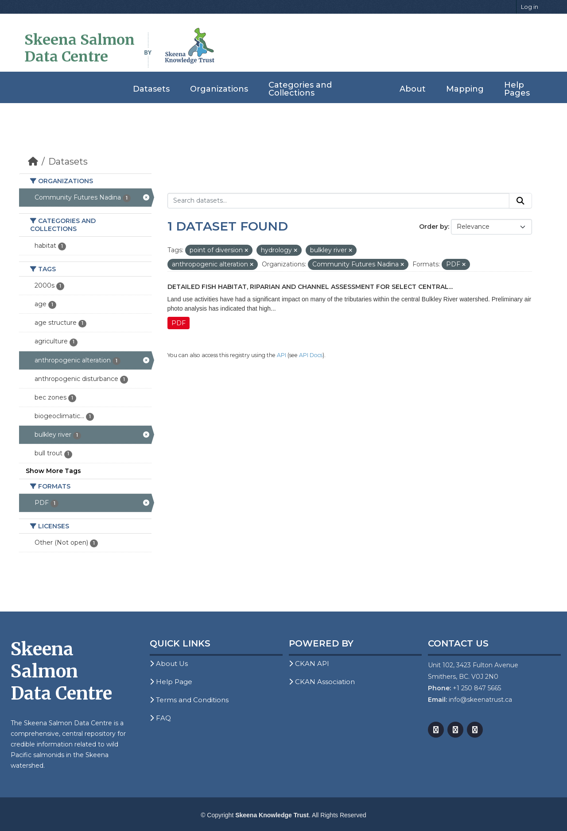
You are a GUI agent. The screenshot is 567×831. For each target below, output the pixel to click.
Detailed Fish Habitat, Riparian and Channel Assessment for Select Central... (310, 287)
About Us (169, 663)
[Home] (33, 161)
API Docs (310, 355)
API (281, 355)
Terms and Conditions (189, 700)
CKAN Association (322, 681)
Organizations (219, 89)
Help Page (171, 681)
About (413, 89)
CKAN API (309, 663)
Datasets (151, 89)
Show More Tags (53, 471)
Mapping (465, 89)
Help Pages (517, 89)
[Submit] (520, 201)
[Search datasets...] (338, 201)
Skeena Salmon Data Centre (79, 48)
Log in (529, 6)
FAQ (160, 718)
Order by (433, 227)
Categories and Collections (300, 89)
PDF (178, 323)
